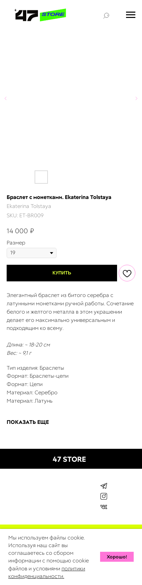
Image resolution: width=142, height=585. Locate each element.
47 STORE (69, 459)
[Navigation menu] (130, 15)
